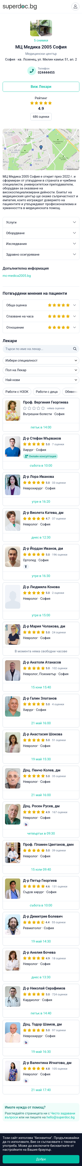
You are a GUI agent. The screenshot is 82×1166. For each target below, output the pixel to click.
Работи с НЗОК (16, 392)
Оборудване (41, 233)
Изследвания (41, 244)
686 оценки (41, 116)
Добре (41, 1159)
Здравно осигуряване (41, 254)
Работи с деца (47, 392)
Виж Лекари (41, 87)
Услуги (41, 222)
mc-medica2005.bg (17, 276)
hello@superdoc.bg (61, 1117)
